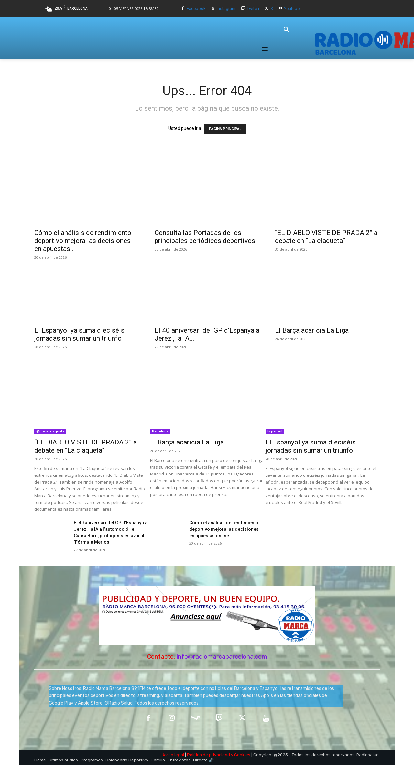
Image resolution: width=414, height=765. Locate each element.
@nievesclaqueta (50, 431)
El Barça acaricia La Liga (312, 330)
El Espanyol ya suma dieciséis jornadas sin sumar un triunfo (79, 334)
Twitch (253, 8)
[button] (287, 30)
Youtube (292, 8)
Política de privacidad (208, 754)
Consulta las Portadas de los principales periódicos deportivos (205, 237)
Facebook (196, 8)
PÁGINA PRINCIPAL (225, 129)
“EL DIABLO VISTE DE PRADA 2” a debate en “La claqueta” (326, 237)
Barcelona (160, 431)
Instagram (226, 8)
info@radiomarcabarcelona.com (222, 656)
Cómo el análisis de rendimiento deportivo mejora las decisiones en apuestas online (224, 529)
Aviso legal (173, 754)
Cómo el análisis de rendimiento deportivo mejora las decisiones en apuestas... (82, 241)
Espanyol (274, 431)
